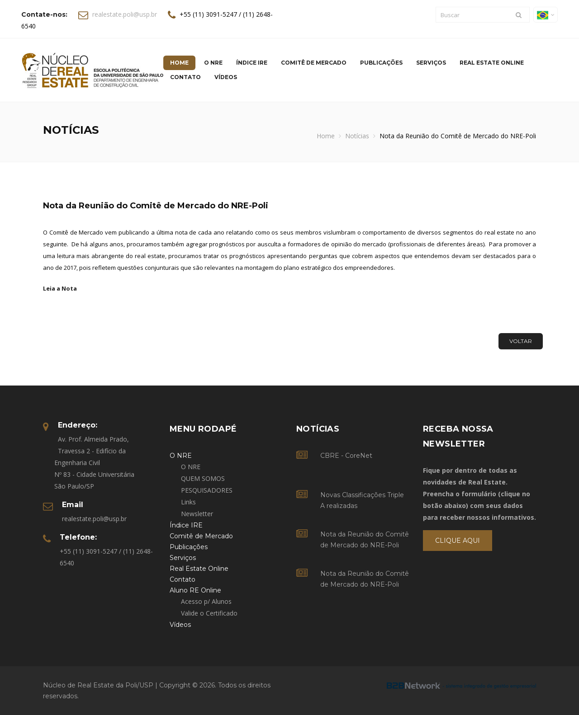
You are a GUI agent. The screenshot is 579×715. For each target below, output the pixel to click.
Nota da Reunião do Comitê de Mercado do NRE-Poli (364, 539)
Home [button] (179, 62)
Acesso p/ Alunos (206, 601)
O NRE (190, 466)
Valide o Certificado (209, 613)
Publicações (381, 62)
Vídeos (225, 77)
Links (188, 502)
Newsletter (197, 513)
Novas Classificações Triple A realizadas (362, 500)
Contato (185, 77)
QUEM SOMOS (203, 478)
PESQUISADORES (207, 490)
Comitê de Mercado (313, 62)
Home (326, 136)
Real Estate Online (492, 62)
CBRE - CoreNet (346, 456)
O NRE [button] (213, 62)
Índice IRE (251, 62)
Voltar (520, 341)
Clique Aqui (457, 540)
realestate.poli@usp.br (124, 14)
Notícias (357, 136)
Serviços (431, 62)
